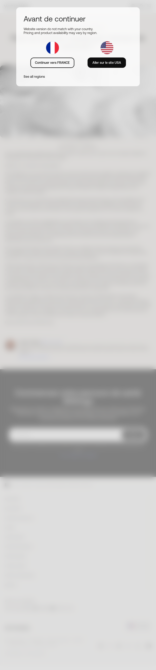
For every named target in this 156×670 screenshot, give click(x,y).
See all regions (34, 76)
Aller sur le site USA (106, 62)
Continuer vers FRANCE (52, 62)
